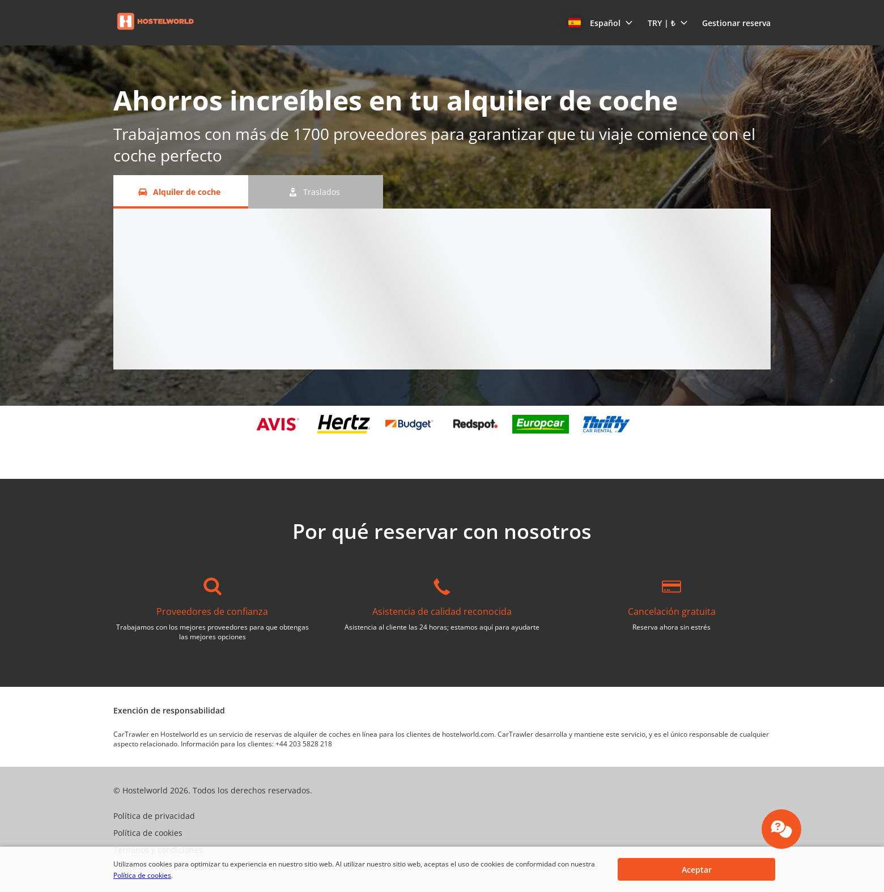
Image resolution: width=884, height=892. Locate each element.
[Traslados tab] (315, 192)
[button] (601, 22)
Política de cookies (142, 875)
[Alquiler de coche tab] (180, 192)
